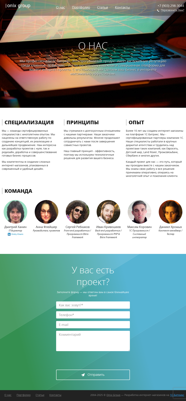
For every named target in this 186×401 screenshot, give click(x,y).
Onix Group (113, 395)
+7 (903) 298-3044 (170, 5)
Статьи (102, 7)
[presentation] (83, 361)
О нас (60, 7)
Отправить (93, 374)
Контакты (122, 7)
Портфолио (81, 7)
